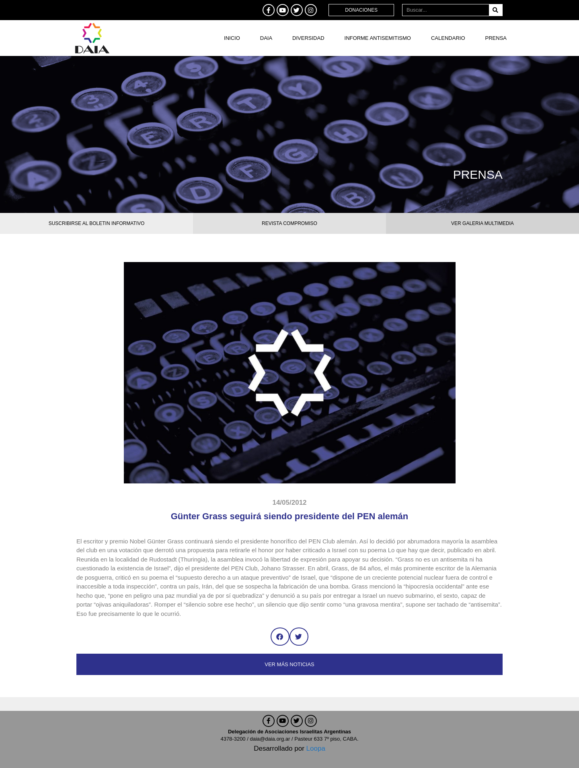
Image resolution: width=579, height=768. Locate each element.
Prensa (496, 38)
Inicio (232, 38)
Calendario (448, 38)
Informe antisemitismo (378, 38)
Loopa (315, 748)
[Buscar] (495, 10)
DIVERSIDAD (308, 38)
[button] (280, 637)
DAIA (266, 38)
